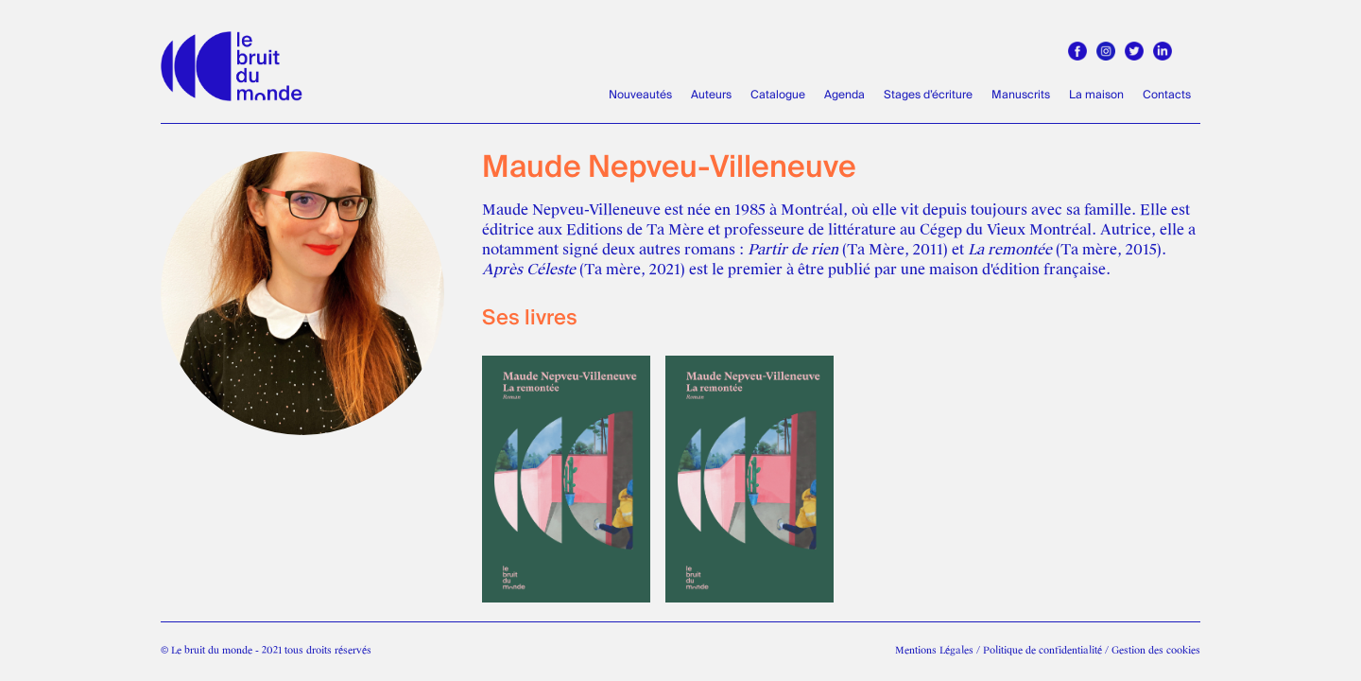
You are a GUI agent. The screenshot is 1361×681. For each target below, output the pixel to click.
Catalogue (777, 94)
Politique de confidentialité (1042, 650)
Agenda (844, 94)
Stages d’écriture (928, 94)
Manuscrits (1020, 94)
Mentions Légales (934, 650)
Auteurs (711, 94)
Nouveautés (640, 94)
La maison (1096, 94)
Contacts (1167, 94)
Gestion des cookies (1155, 650)
